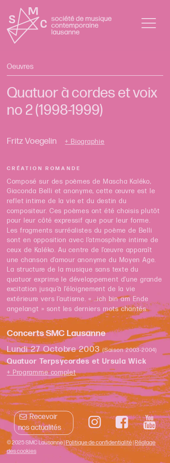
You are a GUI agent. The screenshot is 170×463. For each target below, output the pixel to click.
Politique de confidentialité (99, 442)
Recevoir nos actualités (39, 422)
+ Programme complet (41, 372)
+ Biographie (84, 142)
